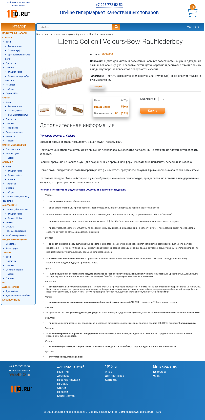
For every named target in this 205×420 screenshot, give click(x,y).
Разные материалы (18, 115)
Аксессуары (12, 248)
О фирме (98, 87)
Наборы (10, 89)
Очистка (10, 67)
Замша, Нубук (15, 218)
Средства (11, 244)
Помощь (62, 383)
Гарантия (63, 371)
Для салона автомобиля (18, 295)
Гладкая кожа (15, 46)
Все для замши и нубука (14, 239)
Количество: (152, 99)
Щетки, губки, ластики (17, 209)
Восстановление (14, 132)
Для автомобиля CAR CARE (17, 56)
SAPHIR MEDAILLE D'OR (14, 145)
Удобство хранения (16, 235)
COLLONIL (7, 37)
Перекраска (12, 128)
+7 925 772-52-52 (19, 366)
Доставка (63, 375)
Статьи (61, 387)
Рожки (9, 222)
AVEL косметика (10, 287)
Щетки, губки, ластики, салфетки (16, 198)
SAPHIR (6, 97)
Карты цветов (66, 395)
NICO (4, 282)
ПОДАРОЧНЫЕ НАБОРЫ (14, 33)
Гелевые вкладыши (16, 231)
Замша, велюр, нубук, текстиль (17, 78)
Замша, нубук (15, 50)
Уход (8, 41)
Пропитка (11, 63)
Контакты (111, 379)
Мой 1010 (193, 27)
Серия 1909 (12, 93)
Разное (11, 179)
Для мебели (12, 291)
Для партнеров (114, 375)
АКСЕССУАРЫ (9, 205)
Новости (62, 391)
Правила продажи (68, 379)
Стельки (10, 226)
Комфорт (10, 84)
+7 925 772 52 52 (109, 5)
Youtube (160, 371)
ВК (156, 375)
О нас (108, 371)
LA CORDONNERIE (11, 300)
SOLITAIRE (7, 162)
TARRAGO (7, 252)
